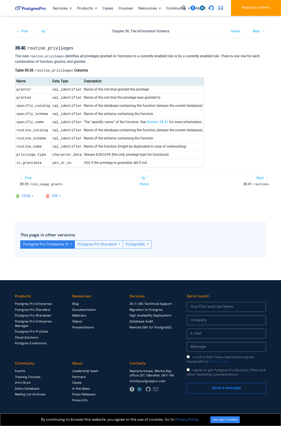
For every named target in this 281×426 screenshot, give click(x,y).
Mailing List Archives (30, 393)
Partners (79, 376)
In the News (81, 387)
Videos (77, 320)
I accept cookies (225, 419)
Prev (24, 31)
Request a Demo (256, 7)
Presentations (83, 326)
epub (26, 195)
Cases (107, 8)
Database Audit (141, 320)
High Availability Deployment (150, 314)
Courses (125, 8)
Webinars (79, 314)
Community (176, 8)
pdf (55, 195)
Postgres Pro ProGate (31, 330)
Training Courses (28, 376)
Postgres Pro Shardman (33, 314)
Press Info (80, 399)
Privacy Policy (219, 360)
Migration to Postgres (146, 309)
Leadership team (85, 370)
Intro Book (23, 381)
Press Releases (84, 393)
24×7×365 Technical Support (150, 303)
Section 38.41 (157, 121)
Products (85, 8)
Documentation (84, 309)
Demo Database (27, 387)
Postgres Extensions (31, 342)
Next (256, 31)
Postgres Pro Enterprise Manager (33, 323)
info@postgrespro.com (147, 380)
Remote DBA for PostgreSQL (150, 326)
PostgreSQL (136, 243)
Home (235, 31)
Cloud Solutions (26, 336)
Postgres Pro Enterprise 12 (46, 243)
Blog (75, 303)
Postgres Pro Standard (97, 243)
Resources (148, 8)
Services (60, 8)
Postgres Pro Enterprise (33, 303)
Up (43, 31)
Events (20, 370)
